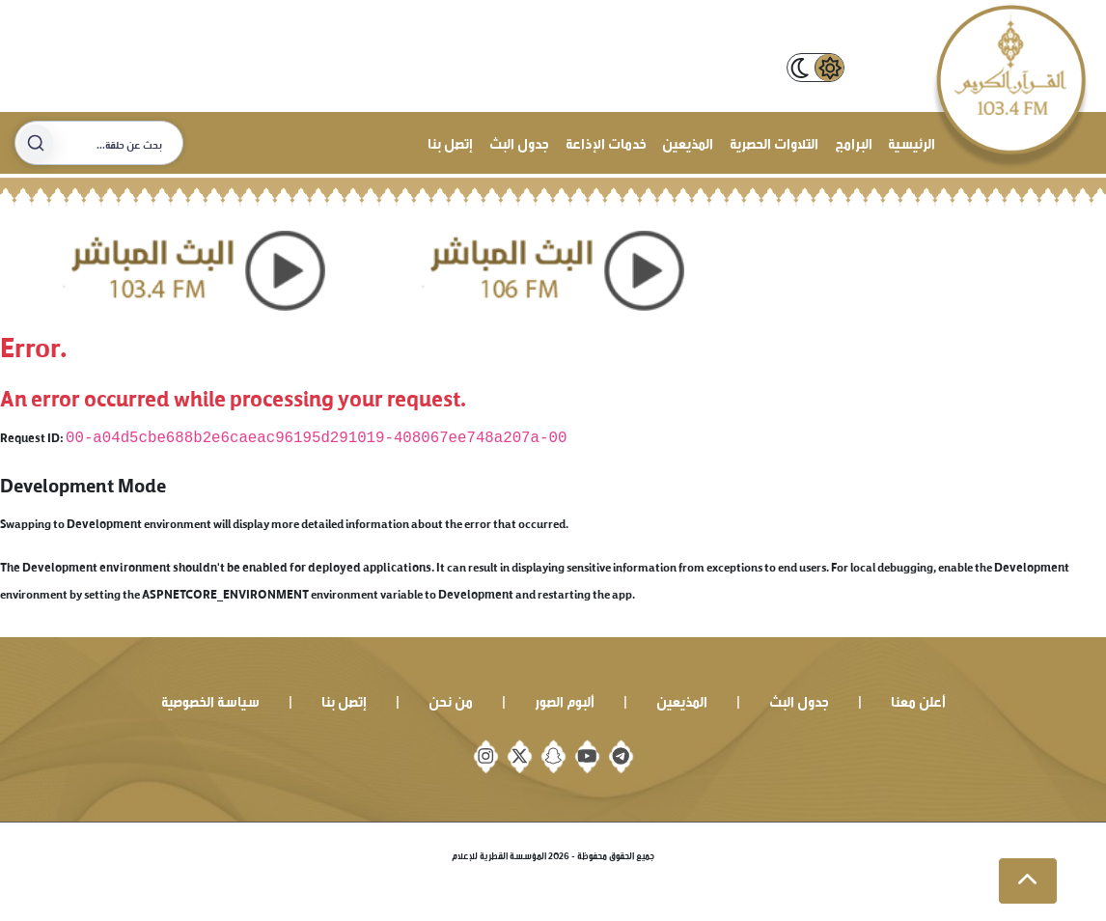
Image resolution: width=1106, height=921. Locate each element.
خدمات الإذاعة (606, 141)
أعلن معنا (918, 699)
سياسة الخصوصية (210, 699)
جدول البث (519, 141)
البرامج (853, 141)
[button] (1028, 881)
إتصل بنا (450, 141)
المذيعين (687, 141)
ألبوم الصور (564, 699)
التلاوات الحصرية (774, 141)
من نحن (451, 699)
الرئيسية (911, 141)
